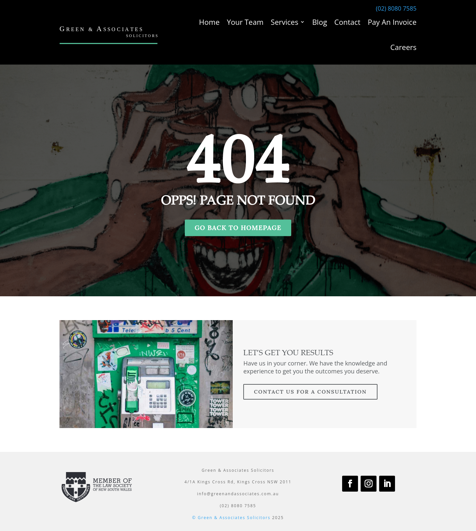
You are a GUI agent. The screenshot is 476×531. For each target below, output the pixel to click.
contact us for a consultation (310, 391)
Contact (347, 22)
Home (209, 22)
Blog (319, 22)
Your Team (245, 22)
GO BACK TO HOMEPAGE (238, 227)
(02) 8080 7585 (396, 8)
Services (284, 22)
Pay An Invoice (392, 22)
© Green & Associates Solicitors (231, 517)
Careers (403, 47)
